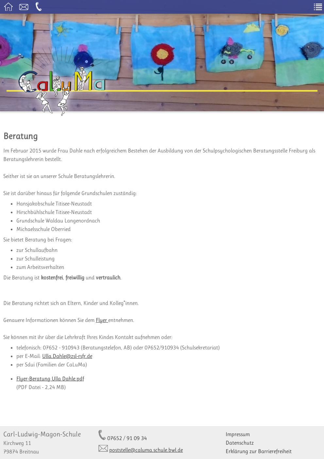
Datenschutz (240, 442)
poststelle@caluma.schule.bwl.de (146, 450)
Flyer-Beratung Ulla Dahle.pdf (50, 378)
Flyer (102, 320)
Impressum (238, 434)
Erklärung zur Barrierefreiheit (259, 451)
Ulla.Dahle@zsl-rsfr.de (67, 356)
